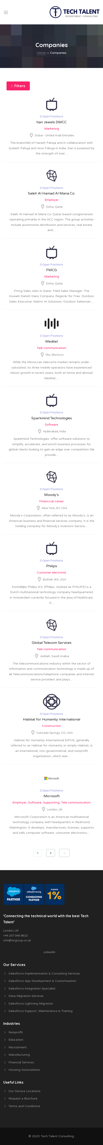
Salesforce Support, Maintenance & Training (40, 1011)
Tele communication (51, 348)
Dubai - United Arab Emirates (54, 135)
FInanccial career (51, 501)
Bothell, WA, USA (54, 579)
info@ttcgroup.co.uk (17, 940)
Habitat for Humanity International (51, 719)
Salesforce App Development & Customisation (42, 981)
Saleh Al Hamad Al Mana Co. (51, 193)
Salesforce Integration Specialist (32, 988)
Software (51, 424)
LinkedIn (49, 952)
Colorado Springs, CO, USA (54, 733)
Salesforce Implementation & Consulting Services (44, 973)
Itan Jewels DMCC (51, 122)
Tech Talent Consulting (57, 1136)
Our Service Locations (24, 1091)
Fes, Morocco (55, 355)
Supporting (51, 802)
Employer (52, 200)
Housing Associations (24, 1070)
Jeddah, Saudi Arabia (54, 656)
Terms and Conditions (24, 1106)
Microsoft (52, 796)
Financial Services (21, 1062)
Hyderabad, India (54, 431)
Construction (51, 726)
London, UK (54, 809)
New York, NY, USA (54, 508)
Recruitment (17, 1047)
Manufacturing (19, 1055)
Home (41, 53)
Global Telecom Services (51, 643)
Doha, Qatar (54, 207)
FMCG (51, 270)
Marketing (51, 128)
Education (15, 1040)
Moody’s (51, 495)
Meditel (51, 341)
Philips (51, 566)
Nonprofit (15, 1032)
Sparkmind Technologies (51, 418)
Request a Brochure (22, 1098)
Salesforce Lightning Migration (30, 1003)
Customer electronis (51, 572)
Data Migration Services (26, 996)
